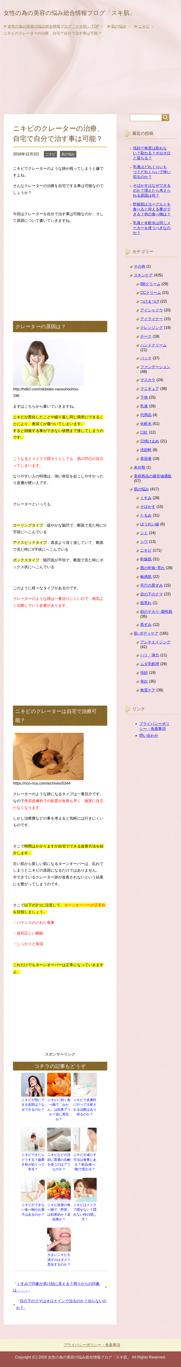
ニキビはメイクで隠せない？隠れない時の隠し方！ (85, 1213)
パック (146, 371)
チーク (146, 350)
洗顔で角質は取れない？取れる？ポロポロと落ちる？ (152, 166)
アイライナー (151, 332)
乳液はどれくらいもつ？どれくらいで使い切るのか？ (152, 185)
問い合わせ (148, 749)
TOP (53, 40)
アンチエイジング (155, 655)
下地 (144, 411)
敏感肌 (146, 590)
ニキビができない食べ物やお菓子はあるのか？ (33, 1213)
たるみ (146, 529)
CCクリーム (150, 306)
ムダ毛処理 (149, 677)
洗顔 (144, 686)
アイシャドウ (151, 323)
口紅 (144, 446)
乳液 (144, 419)
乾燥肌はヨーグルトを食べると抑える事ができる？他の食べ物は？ (152, 222)
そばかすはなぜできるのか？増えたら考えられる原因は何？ (152, 204)
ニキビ (50, 167)
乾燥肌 (146, 572)
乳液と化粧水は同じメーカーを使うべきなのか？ (152, 241)
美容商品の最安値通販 (153, 489)
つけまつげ (149, 315)
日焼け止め (149, 454)
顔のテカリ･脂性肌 (156, 625)
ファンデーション (155, 380)
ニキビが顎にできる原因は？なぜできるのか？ (33, 1117)
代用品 (146, 428)
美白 (144, 695)
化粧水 (146, 437)
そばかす (147, 520)
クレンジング (151, 341)
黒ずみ (146, 638)
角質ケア (147, 703)
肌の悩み (68, 167)
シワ (144, 555)
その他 (139, 280)
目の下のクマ (151, 607)
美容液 (146, 472)
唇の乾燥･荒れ (152, 581)
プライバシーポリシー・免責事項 (92, 1345)
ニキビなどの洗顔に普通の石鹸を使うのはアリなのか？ (59, 1167)
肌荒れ (146, 616)
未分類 (139, 481)
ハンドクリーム (153, 358)
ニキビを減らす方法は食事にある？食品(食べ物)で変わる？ (85, 1167)
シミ (144, 546)
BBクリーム (150, 297)
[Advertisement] (90, 92)
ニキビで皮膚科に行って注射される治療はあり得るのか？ (85, 1119)
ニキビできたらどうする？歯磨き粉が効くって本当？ (33, 1165)
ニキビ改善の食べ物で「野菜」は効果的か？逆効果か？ (59, 1215)
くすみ (146, 511)
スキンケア (143, 288)
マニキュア (149, 402)
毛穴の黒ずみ (151, 599)
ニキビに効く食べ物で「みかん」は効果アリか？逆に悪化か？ (59, 1119)
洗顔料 (146, 463)
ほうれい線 (149, 537)
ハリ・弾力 (149, 668)
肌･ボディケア (146, 647)
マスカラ (147, 393)
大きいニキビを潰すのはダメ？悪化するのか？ (59, 1261)
